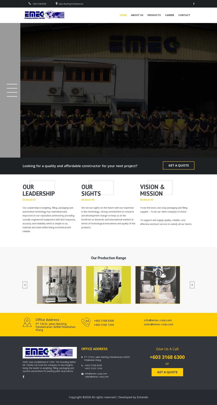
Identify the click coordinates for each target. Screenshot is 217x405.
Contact (184, 15)
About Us (137, 15)
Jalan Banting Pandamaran (69, 3)
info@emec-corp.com (158, 320)
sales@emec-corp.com (158, 324)
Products (154, 15)
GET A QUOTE (178, 165)
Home (123, 15)
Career (169, 15)
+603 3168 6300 (37, 3)
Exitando (142, 397)
